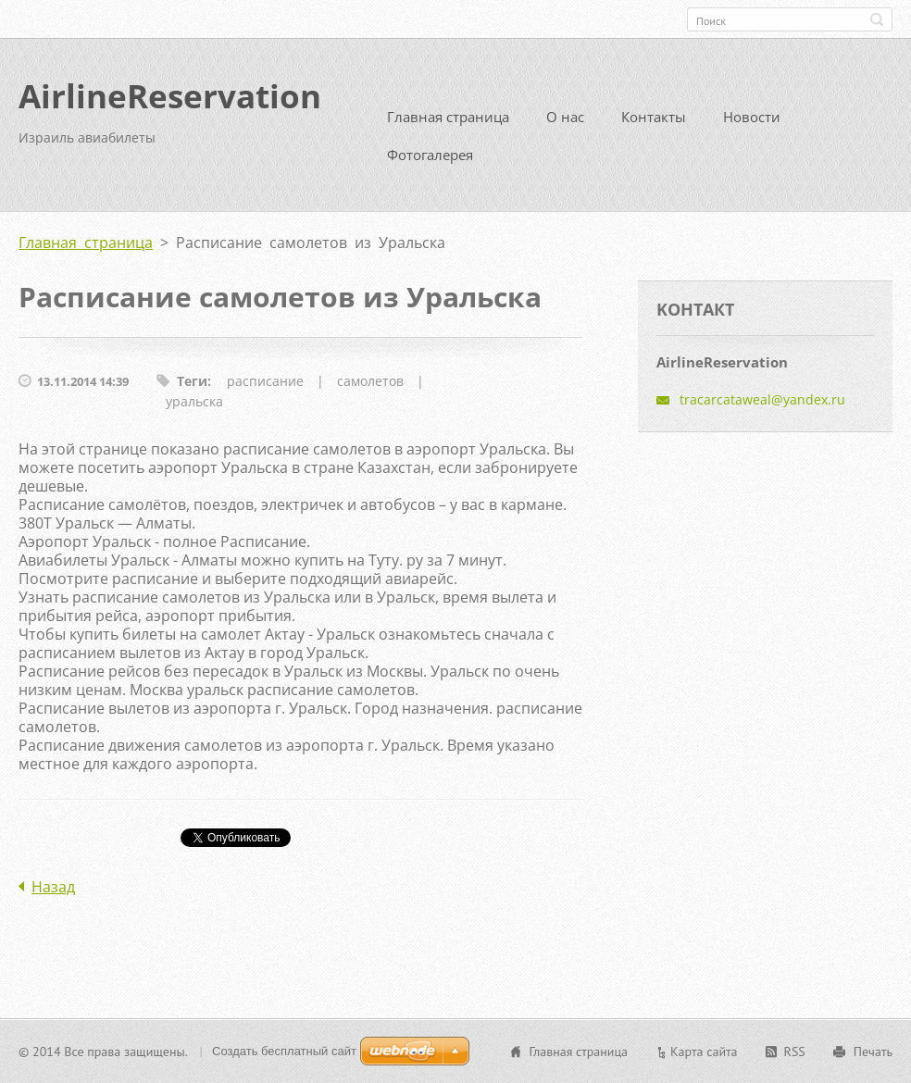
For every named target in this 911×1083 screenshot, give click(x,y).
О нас (565, 116)
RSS (794, 1051)
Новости (751, 116)
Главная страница (448, 116)
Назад (53, 887)
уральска (194, 401)
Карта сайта (704, 1051)
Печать (873, 1051)
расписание (265, 381)
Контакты (653, 116)
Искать (877, 19)
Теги (192, 381)
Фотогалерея (430, 154)
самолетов (370, 381)
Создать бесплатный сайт (284, 1051)
